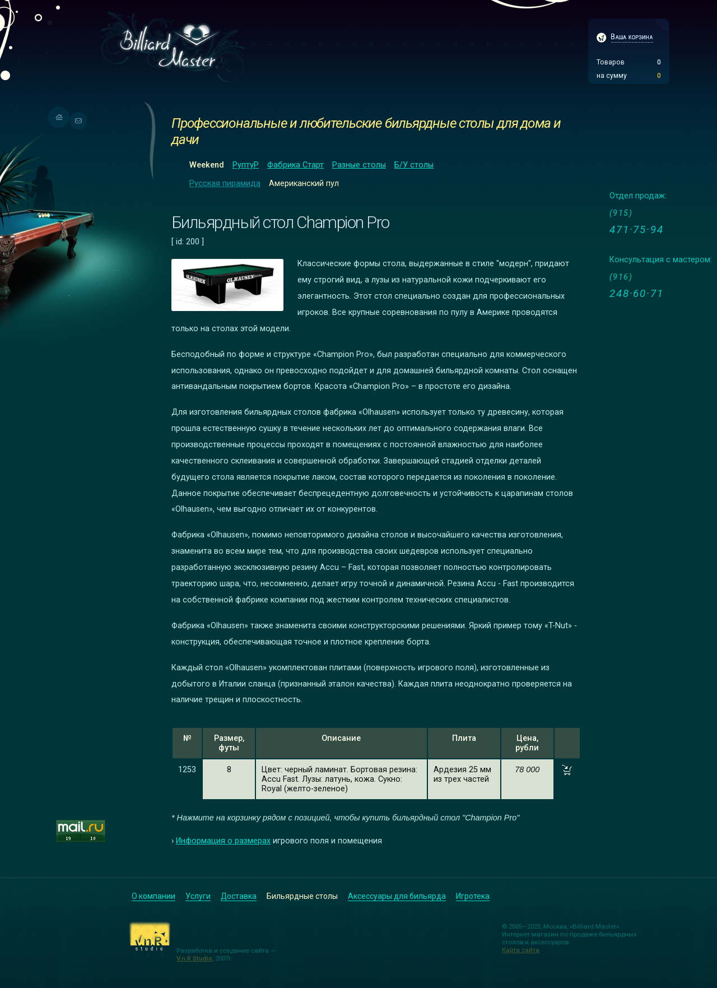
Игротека (473, 896)
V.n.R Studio (194, 958)
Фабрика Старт (295, 165)
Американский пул (304, 183)
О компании (153, 896)
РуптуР (245, 165)
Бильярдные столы (302, 896)
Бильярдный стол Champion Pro (280, 222)
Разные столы (359, 165)
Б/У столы (414, 165)
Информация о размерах (223, 841)
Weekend (206, 165)
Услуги (198, 896)
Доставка (239, 896)
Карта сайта (520, 950)
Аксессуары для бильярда (397, 896)
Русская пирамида (224, 183)
